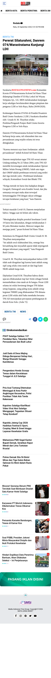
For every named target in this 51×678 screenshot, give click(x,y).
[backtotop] (25, 595)
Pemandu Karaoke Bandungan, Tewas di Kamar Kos (17, 522)
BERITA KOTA (11, 11)
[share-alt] (29, 319)
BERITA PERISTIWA (29, 11)
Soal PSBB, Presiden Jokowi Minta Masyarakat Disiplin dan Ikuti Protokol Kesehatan (17, 540)
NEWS (23, 311)
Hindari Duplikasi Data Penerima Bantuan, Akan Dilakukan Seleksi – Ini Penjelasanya (18, 558)
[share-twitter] (40, 319)
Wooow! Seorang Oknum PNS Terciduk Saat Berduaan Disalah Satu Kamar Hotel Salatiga (17, 489)
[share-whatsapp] (45, 319)
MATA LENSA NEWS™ (25, 611)
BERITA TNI (8, 37)
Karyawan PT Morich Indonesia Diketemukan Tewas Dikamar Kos (17, 506)
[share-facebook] (35, 319)
